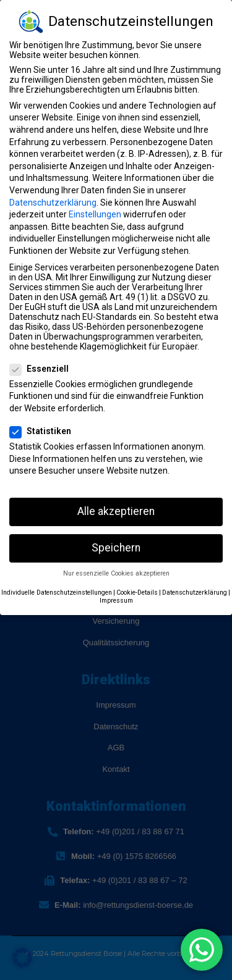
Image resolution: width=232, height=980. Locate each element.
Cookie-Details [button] (137, 592)
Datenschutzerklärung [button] (194, 592)
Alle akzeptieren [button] (116, 511)
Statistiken (44, 431)
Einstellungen (95, 214)
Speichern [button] (116, 548)
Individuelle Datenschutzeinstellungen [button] (56, 592)
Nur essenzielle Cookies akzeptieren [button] (116, 573)
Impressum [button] (116, 601)
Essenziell (43, 369)
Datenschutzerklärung (53, 202)
